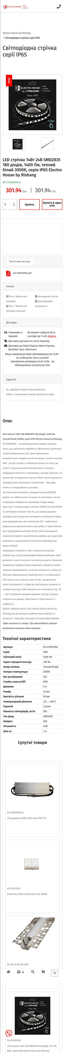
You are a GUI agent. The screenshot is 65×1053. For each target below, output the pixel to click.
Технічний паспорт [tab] (20, 261)
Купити (29, 204)
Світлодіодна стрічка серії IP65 (22, 37)
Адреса (52, 336)
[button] (7, 236)
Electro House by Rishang (17, 33)
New (9, 80)
